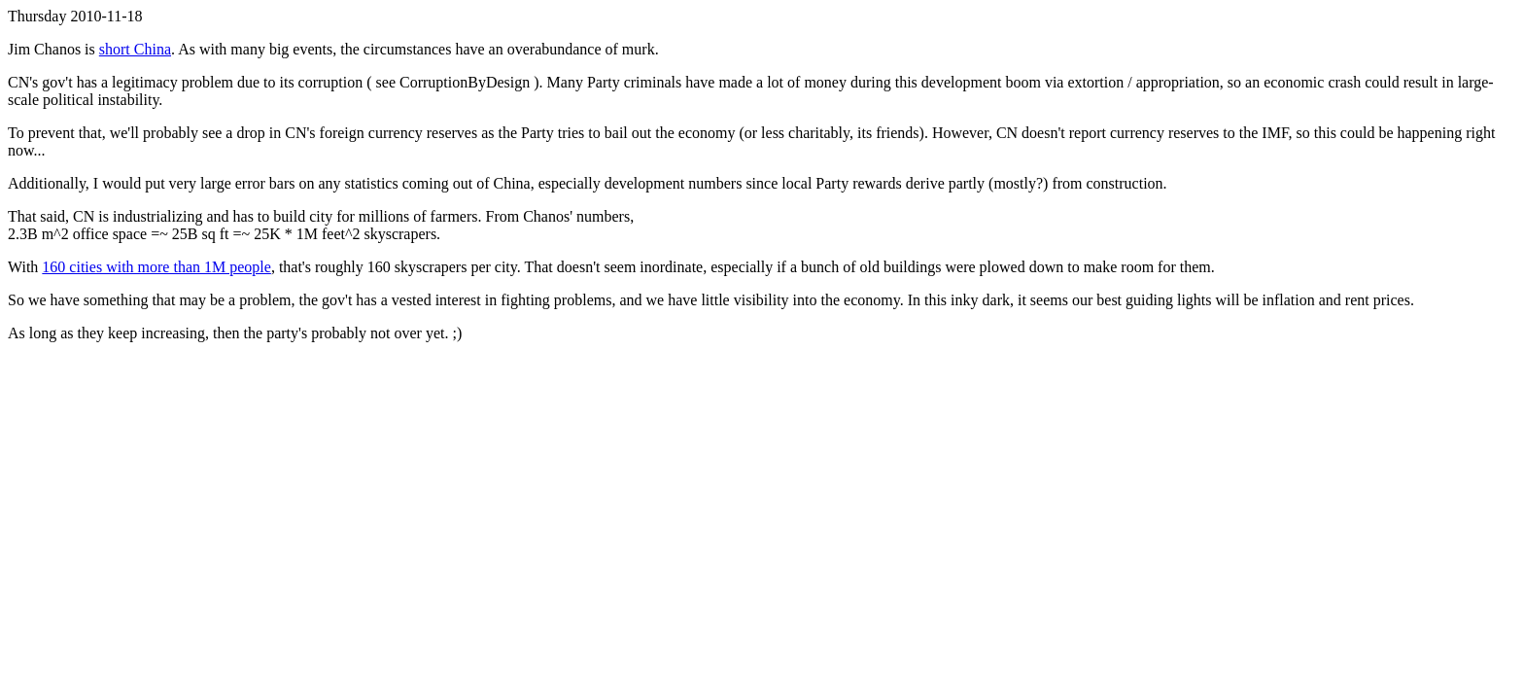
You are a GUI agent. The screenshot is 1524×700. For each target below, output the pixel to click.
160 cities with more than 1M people (156, 267)
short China (135, 49)
